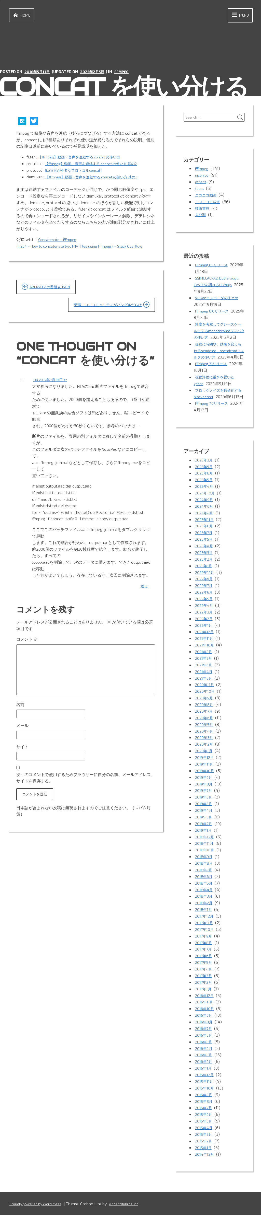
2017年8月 (204, 957)
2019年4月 (204, 826)
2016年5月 (204, 1055)
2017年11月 (204, 937)
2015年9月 (204, 1107)
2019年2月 (204, 839)
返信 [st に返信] (144, 597)
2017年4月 (204, 983)
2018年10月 (205, 865)
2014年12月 (205, 1166)
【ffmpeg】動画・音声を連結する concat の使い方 (84, 158)
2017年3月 (204, 990)
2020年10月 (205, 708)
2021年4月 (204, 689)
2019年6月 (204, 813)
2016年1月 (204, 1081)
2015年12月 (205, 1088)
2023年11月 (205, 539)
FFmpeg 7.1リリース (213, 377)
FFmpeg (127, 73)
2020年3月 (205, 754)
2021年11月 (205, 656)
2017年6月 (204, 970)
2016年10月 (205, 1023)
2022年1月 (204, 643)
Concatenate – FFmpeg (59, 240)
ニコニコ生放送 (209, 203)
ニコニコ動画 (207, 197)
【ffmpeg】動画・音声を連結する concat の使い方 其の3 (97, 177)
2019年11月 (205, 781)
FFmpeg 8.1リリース (213, 266)
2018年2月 (204, 918)
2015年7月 (204, 1121)
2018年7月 (204, 885)
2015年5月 (204, 1134)
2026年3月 (205, 480)
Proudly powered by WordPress (38, 1216)
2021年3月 (204, 695)
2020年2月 (205, 761)
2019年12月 (205, 774)
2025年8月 (205, 493)
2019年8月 (204, 800)
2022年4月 (205, 624)
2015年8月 (204, 1114)
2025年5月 (205, 499)
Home (22, 16)
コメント (27, 650)
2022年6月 (205, 610)
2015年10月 (205, 1101)
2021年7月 (204, 676)
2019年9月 (204, 794)
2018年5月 (204, 898)
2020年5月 (205, 741)
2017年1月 (204, 1003)
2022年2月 (205, 637)
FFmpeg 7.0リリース (213, 423)
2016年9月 (204, 1029)
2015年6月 (204, 1127)
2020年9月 (205, 715)
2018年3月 (204, 911)
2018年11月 (205, 859)
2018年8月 (204, 879)
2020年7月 (204, 728)
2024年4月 (205, 532)
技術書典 (203, 210)
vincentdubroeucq (131, 1216)
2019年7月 (204, 807)
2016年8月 (204, 1036)
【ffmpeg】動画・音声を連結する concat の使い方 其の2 (97, 164)
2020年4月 (205, 748)
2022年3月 (205, 630)
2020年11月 (205, 702)
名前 (20, 722)
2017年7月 (204, 963)
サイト (22, 766)
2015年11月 (205, 1094)
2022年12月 (205, 591)
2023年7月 (204, 552)
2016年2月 (204, 1075)
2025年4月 (205, 506)
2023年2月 (205, 578)
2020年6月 (205, 735)
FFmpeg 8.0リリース (213, 312)
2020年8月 (205, 722)
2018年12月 (205, 852)
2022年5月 (205, 617)
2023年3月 (205, 571)
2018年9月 (204, 872)
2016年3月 (204, 1068)
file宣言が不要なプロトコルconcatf (77, 171)
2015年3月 (204, 1147)
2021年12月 (205, 650)
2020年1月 (204, 768)
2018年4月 (204, 905)
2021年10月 (205, 663)
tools (199, 190)
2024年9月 (205, 519)
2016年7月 (204, 1042)
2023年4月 (205, 565)
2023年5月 (205, 558)
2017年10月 (205, 944)
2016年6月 (204, 1049)
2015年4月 (204, 1140)
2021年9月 (204, 669)
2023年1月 (204, 584)
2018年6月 (204, 892)
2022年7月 (204, 604)
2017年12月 (205, 931)
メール (22, 744)
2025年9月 (205, 486)
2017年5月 (204, 977)
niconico (202, 177)
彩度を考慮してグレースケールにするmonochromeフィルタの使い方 (219, 332)
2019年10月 (205, 787)
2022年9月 (205, 597)
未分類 (201, 216)
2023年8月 (205, 545)
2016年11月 (205, 1016)
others (201, 183)
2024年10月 (205, 512)
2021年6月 (204, 682)
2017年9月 (204, 950)
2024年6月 (205, 526)
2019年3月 (204, 833)
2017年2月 (204, 996)
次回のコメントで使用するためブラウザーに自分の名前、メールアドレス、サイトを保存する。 (85, 798)
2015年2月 (204, 1153)
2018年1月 (204, 924)
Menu (237, 16)
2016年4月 (204, 1062)
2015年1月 (204, 1160)
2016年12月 (205, 1009)
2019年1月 (204, 846)
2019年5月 (204, 820)
